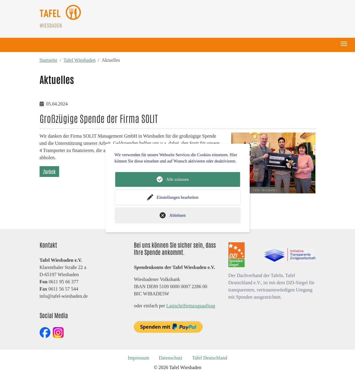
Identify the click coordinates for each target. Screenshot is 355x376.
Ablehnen (177, 215)
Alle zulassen (177, 179)
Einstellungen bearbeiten (177, 197)
